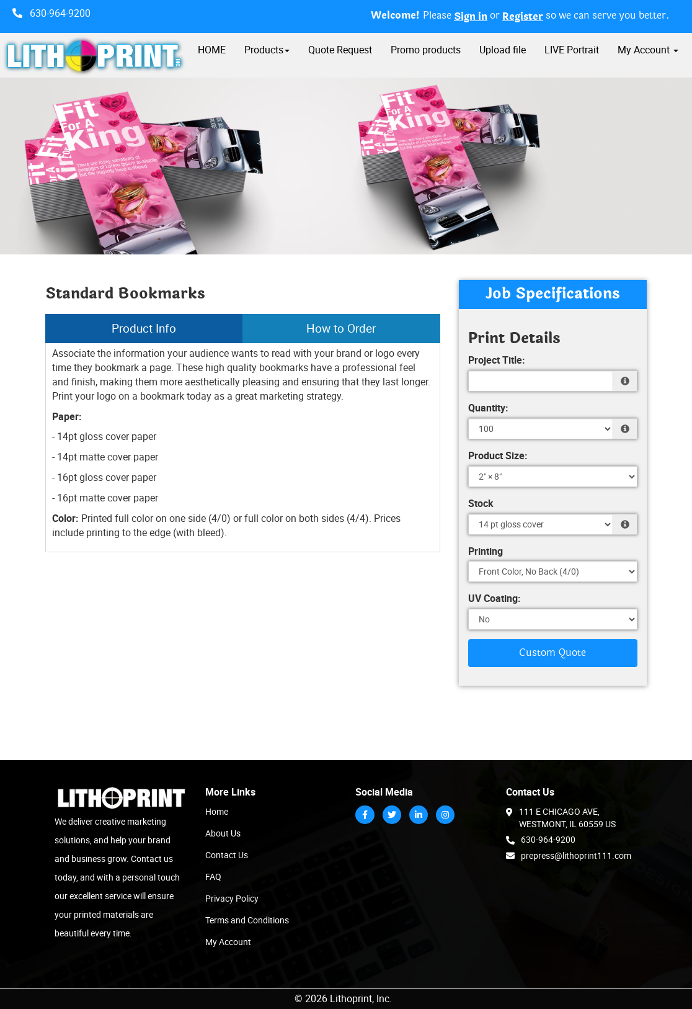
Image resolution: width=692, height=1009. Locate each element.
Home (216, 811)
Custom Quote (552, 653)
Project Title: (496, 360)
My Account (228, 942)
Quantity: (488, 408)
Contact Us (226, 855)
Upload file (502, 49)
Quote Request (340, 49)
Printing (485, 551)
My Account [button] (648, 49)
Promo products (426, 49)
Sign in (470, 17)
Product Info (144, 328)
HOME (212, 49)
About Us (223, 833)
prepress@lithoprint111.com (568, 855)
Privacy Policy (232, 898)
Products (267, 49)
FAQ (213, 876)
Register (522, 17)
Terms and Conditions (247, 920)
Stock (481, 503)
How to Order (341, 328)
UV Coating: (494, 598)
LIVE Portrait (571, 49)
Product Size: (498, 455)
